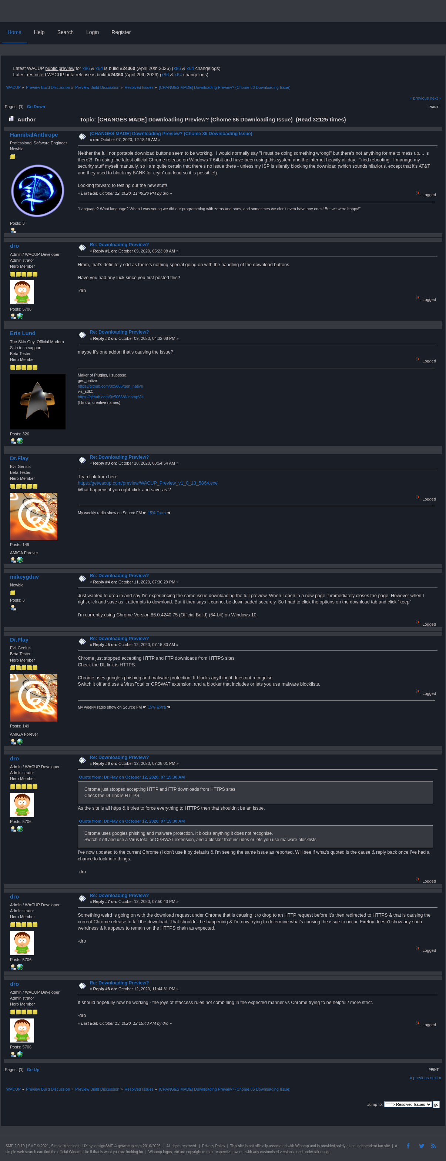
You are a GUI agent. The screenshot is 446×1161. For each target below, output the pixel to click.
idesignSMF (103, 1146)
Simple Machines (65, 1146)
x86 (86, 68)
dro (14, 245)
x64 (99, 68)
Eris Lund (23, 333)
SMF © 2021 (38, 1146)
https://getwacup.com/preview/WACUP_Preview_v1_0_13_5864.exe (148, 483)
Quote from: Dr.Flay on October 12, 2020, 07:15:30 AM (132, 777)
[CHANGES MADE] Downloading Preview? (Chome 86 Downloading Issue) (171, 133)
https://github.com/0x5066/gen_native (110, 386)
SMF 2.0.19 (15, 1146)
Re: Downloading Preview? (119, 244)
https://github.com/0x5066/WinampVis (111, 397)
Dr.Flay (19, 458)
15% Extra (157, 513)
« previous (419, 98)
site (241, 1146)
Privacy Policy (213, 1146)
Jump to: (375, 1104)
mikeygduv (24, 576)
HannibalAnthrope (34, 134)
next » (436, 98)
